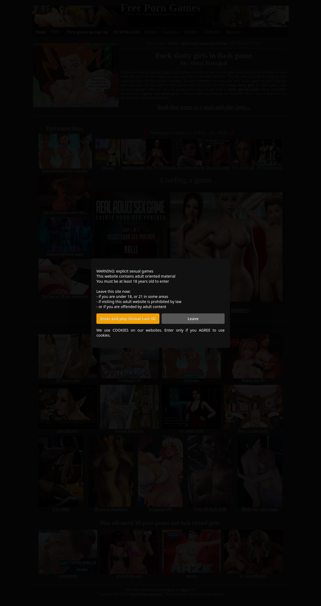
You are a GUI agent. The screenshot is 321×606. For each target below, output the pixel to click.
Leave (193, 318)
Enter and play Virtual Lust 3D (127, 318)
